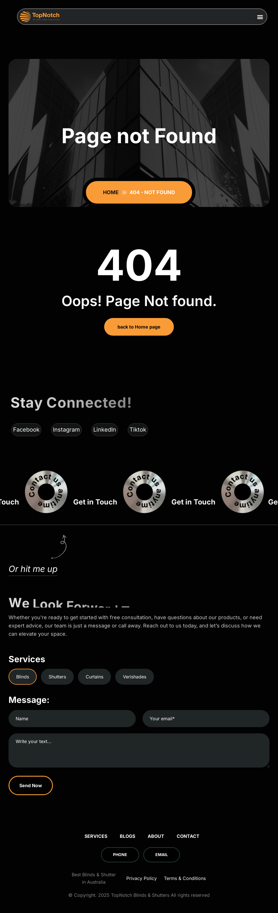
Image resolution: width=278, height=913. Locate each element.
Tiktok (137, 429)
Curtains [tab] (94, 677)
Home (112, 192)
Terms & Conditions (185, 878)
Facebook (26, 429)
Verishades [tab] (134, 677)
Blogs (127, 836)
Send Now (30, 785)
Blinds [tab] (22, 677)
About (156, 836)
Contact (188, 836)
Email (161, 854)
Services (96, 836)
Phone (120, 854)
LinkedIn (104, 429)
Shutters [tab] (57, 677)
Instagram (66, 429)
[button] (260, 16)
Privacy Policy (141, 878)
